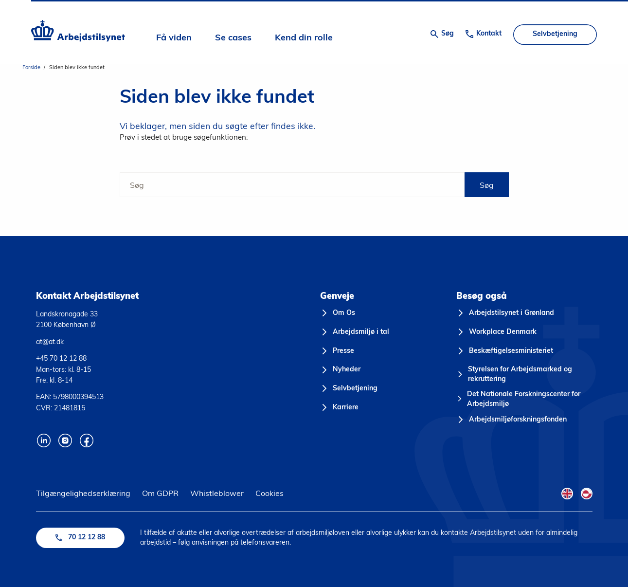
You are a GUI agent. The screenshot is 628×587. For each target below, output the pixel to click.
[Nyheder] (340, 370)
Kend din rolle (304, 38)
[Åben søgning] (442, 34)
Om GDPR (160, 493)
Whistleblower (217, 493)
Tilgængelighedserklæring (83, 493)
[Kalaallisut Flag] (586, 493)
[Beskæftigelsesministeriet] (505, 351)
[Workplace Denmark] (496, 332)
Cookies (269, 493)
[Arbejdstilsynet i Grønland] (505, 313)
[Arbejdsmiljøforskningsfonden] (511, 420)
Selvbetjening (555, 34)
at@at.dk (50, 341)
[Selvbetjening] (349, 389)
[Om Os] (338, 313)
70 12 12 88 (80, 537)
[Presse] (337, 351)
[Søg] (292, 184)
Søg (487, 185)
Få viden (174, 38)
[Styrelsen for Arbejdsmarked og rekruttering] (524, 374)
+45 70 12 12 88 (61, 358)
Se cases (233, 38)
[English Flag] (567, 493)
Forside (31, 67)
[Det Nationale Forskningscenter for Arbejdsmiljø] (524, 399)
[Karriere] (339, 408)
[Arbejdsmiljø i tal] (355, 332)
